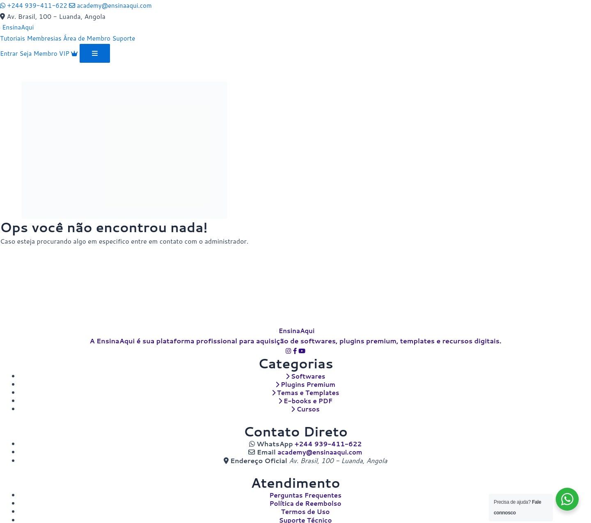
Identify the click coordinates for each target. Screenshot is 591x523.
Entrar (10, 52)
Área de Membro (92, 37)
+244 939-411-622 (328, 445)
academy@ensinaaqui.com (320, 453)
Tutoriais (13, 37)
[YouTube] (302, 354)
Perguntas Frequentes (305, 495)
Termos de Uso (305, 511)
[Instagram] (289, 354)
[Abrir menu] (100, 52)
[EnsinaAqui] (18, 27)
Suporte (131, 37)
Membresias (46, 37)
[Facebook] (295, 354)
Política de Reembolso (305, 504)
